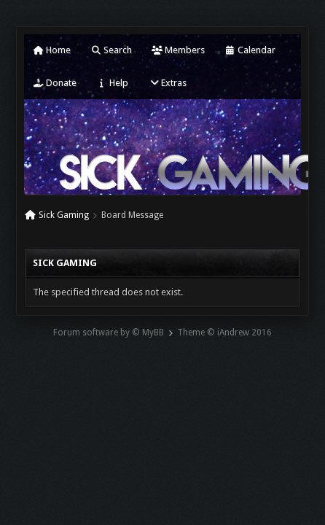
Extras (167, 82)
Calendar (249, 49)
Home (52, 49)
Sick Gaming (64, 215)
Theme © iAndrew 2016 (224, 332)
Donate (55, 82)
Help (112, 82)
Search (111, 49)
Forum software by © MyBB (108, 332)
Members (178, 49)
